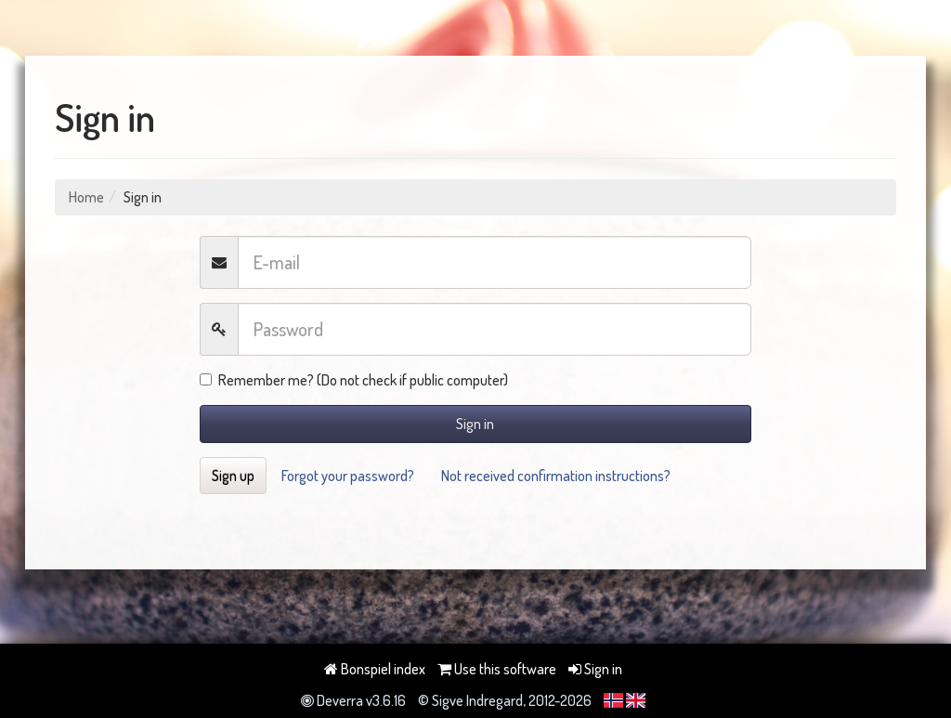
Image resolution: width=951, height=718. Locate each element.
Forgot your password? (347, 475)
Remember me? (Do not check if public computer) (354, 380)
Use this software (496, 668)
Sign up (233, 475)
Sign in (475, 423)
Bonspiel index (374, 668)
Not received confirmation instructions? (556, 475)
